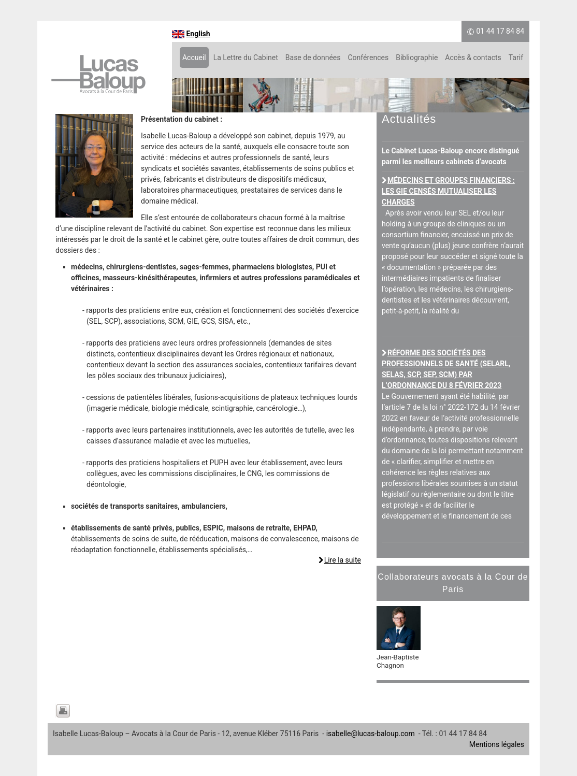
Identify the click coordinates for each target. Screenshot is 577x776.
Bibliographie (417, 57)
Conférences (368, 57)
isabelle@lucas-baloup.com (370, 733)
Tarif (516, 57)
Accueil (194, 57)
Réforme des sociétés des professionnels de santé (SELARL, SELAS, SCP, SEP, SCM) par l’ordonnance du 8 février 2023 (446, 369)
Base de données (313, 57)
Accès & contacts (473, 57)
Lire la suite (342, 560)
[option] (453, 643)
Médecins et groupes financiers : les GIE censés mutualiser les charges (448, 191)
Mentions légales (496, 744)
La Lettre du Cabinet (245, 57)
